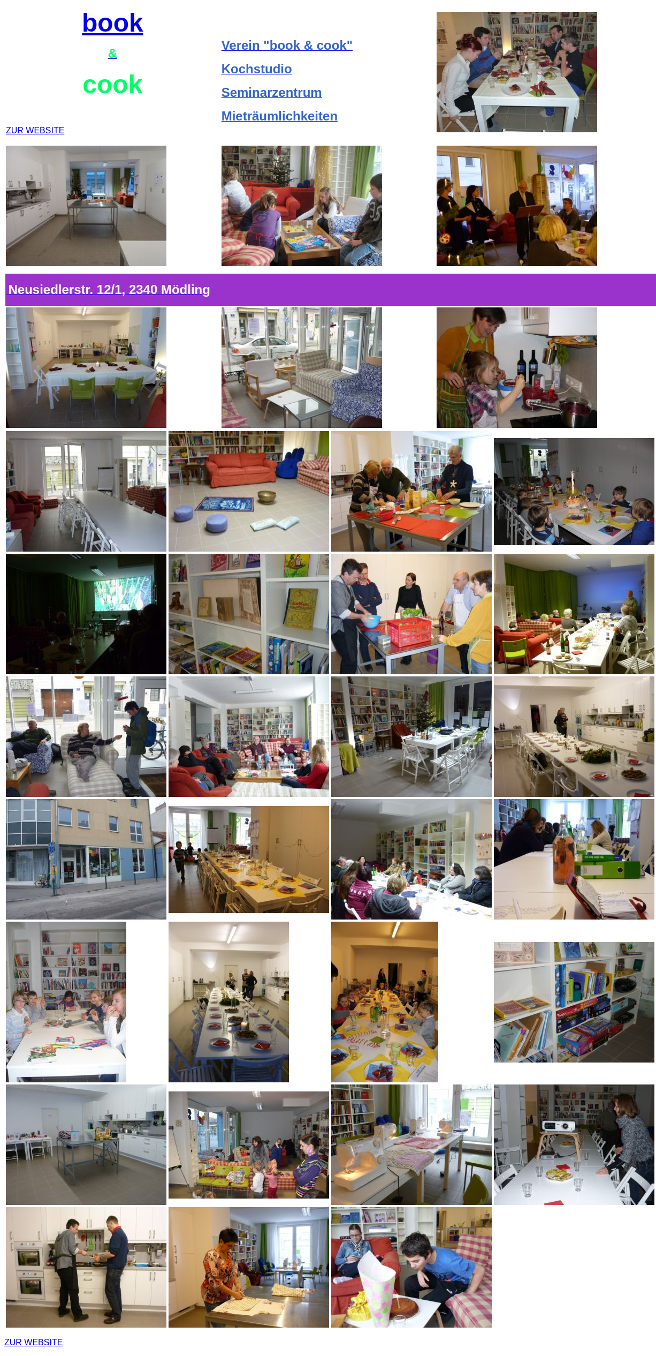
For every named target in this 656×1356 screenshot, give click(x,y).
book (112, 23)
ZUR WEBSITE (35, 130)
